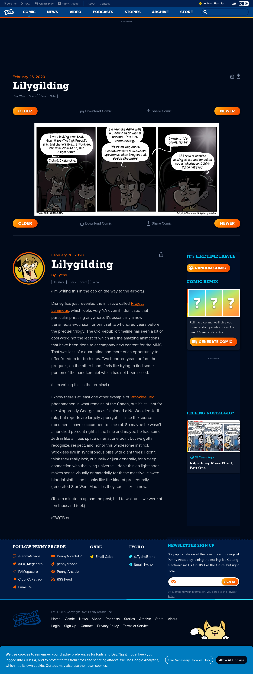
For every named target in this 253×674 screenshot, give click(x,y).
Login (206, 3)
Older (25, 112)
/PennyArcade (26, 582)
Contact (105, 3)
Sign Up (218, 3)
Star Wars (19, 98)
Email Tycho (141, 590)
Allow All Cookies (230, 659)
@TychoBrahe (142, 582)
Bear (43, 98)
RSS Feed (61, 605)
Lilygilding (82, 267)
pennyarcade (64, 590)
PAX (25, 3)
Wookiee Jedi (145, 408)
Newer (227, 112)
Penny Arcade (65, 598)
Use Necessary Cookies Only (184, 659)
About (91, 3)
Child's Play (44, 3)
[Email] (195, 610)
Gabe (53, 98)
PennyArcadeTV (66, 582)
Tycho (95, 285)
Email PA (22, 613)
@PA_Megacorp (28, 590)
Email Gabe (101, 582)
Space (33, 98)
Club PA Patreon (28, 605)
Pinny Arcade (68, 3)
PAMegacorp (25, 598)
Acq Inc (10, 3)
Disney (72, 285)
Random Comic (207, 267)
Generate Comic (211, 341)
